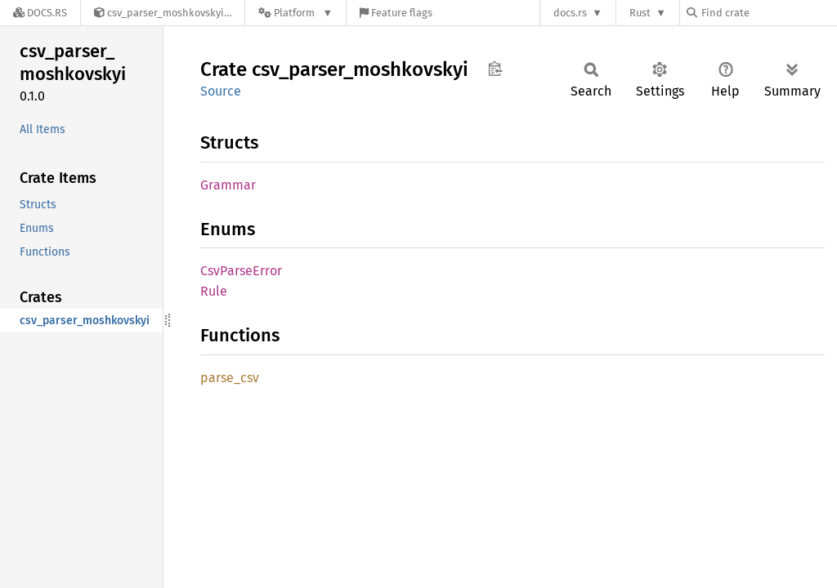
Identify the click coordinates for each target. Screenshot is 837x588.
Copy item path (494, 68)
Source (220, 91)
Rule (213, 291)
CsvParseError (241, 270)
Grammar (228, 185)
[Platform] (295, 12)
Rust (640, 13)
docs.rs (570, 13)
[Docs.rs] (40, 12)
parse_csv (229, 377)
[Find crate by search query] (768, 12)
